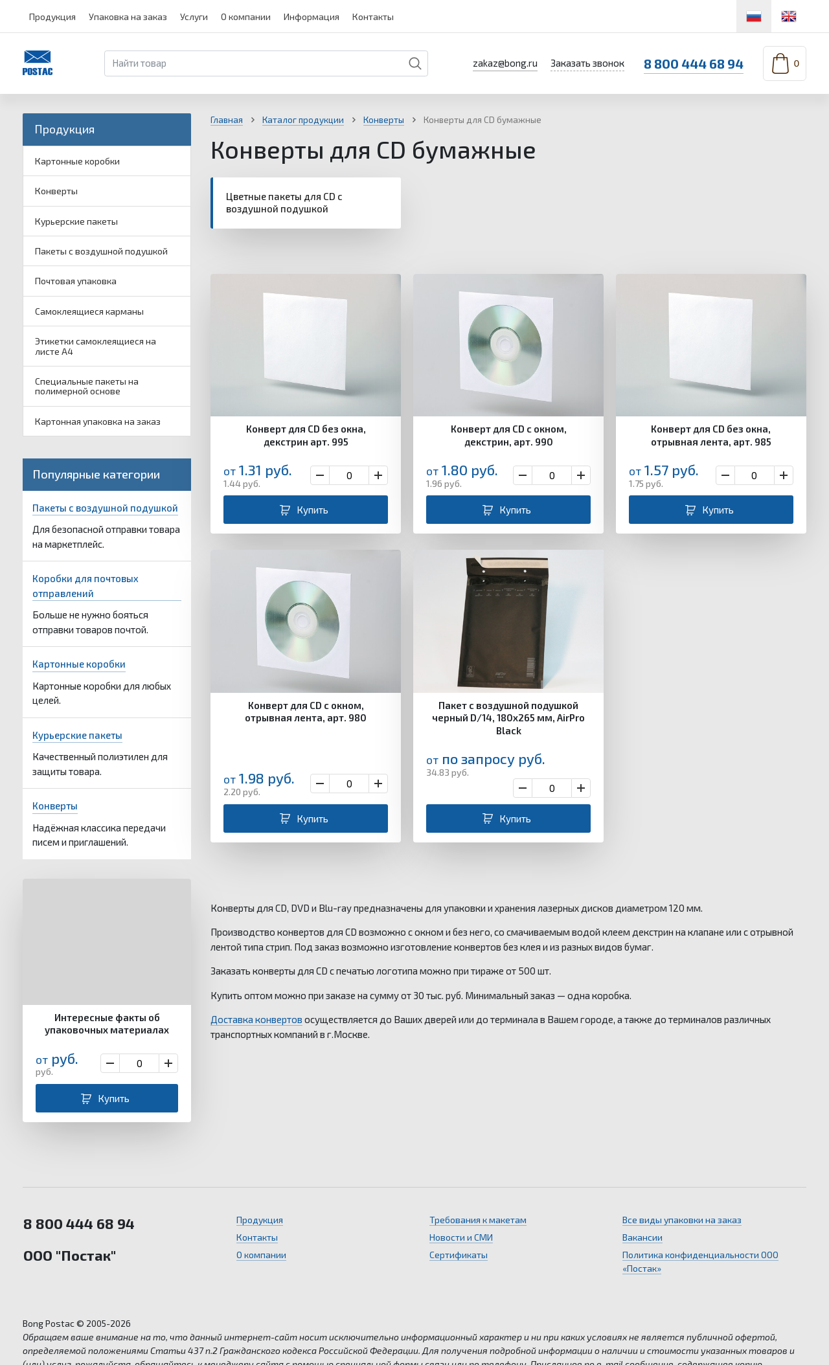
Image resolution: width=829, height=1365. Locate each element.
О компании (246, 16)
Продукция (52, 16)
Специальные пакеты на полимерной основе (87, 386)
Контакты (373, 16)
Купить (114, 1098)
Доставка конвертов (256, 1019)
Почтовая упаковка (76, 280)
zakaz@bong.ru (505, 63)
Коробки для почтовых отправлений (85, 585)
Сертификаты (458, 1254)
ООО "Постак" (69, 1255)
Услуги (194, 16)
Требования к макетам (478, 1219)
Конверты (56, 190)
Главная (226, 120)
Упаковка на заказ (128, 16)
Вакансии (642, 1237)
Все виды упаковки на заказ (682, 1219)
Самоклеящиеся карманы (89, 311)
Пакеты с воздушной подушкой (101, 250)
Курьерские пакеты (76, 221)
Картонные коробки (77, 160)
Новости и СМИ (461, 1237)
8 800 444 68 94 (694, 63)
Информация (311, 16)
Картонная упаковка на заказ (98, 421)
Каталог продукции (303, 120)
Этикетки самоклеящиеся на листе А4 (95, 345)
